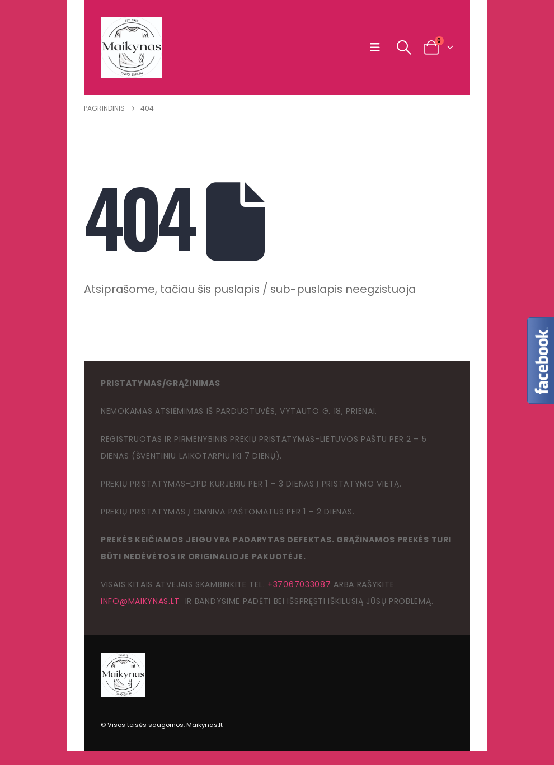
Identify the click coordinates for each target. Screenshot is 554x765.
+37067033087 (299, 584)
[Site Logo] (131, 47)
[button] (377, 47)
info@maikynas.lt (140, 601)
